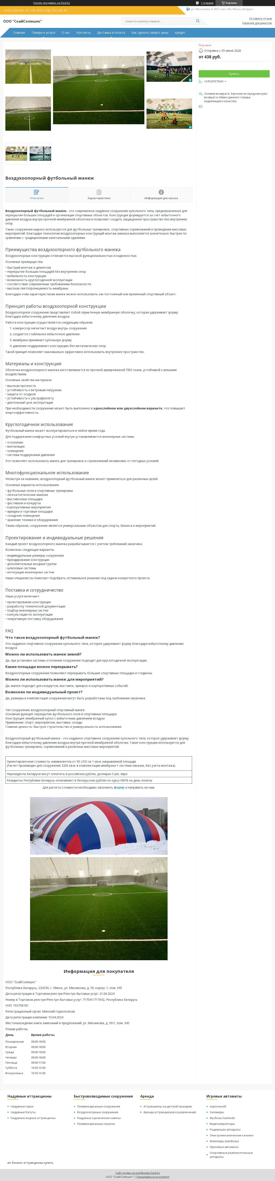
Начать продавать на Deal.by (51, 3)
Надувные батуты (23, 1112)
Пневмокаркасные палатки (96, 1124)
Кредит (180, 32)
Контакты (83, 32)
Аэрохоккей (218, 1106)
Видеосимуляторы (222, 1124)
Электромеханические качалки (231, 1135)
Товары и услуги (43, 32)
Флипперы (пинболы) (224, 1141)
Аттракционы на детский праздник (168, 1106)
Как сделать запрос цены (149, 32)
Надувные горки (22, 1106)
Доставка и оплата (111, 32)
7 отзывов (207, 3)
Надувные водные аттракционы (33, 1118)
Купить (234, 74)
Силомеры (217, 1112)
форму (119, 787)
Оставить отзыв (260, 18)
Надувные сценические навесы (99, 1118)
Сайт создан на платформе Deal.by (137, 1173)
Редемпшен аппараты (225, 1129)
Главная (19, 32)
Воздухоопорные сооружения (97, 1112)
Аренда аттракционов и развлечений (170, 1112)
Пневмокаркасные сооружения (98, 1106)
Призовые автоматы (224, 1147)
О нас (66, 32)
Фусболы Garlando (222, 1118)
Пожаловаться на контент (152, 1177)
